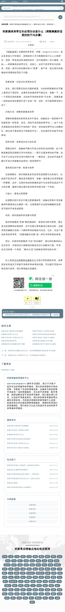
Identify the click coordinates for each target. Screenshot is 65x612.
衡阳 (59, 590)
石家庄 (57, 565)
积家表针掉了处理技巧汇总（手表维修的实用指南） (27, 355)
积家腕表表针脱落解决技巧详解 (13, 344)
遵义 (45, 598)
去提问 (36, 303)
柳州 (13, 598)
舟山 (29, 590)
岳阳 (53, 590)
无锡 (54, 573)
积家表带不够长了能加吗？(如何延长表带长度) (24, 465)
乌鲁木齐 (13, 581)
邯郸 (41, 569)
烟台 (11, 590)
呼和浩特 (40, 573)
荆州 (35, 594)
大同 (21, 581)
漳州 (35, 577)
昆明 (26, 565)
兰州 (59, 577)
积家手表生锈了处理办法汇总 (12, 337)
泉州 (7, 598)
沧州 (59, 581)
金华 (41, 590)
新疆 (53, 577)
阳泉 (39, 581)
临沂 (57, 585)
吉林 (47, 573)
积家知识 (50, 24)
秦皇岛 (52, 581)
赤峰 (27, 581)
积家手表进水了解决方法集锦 (43, 337)
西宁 (31, 598)
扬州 (35, 590)
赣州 (29, 577)
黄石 (4, 594)
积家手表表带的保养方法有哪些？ (19, 487)
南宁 (38, 565)
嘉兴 (45, 585)
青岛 (44, 565)
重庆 (41, 556)
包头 (33, 581)
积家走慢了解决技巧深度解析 (12, 331)
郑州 (53, 556)
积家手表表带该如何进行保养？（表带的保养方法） (24, 474)
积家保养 (12, 52)
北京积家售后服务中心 (25, 260)
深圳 (23, 556)
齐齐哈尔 (30, 573)
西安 (38, 561)
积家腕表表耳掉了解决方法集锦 (44, 344)
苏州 (4, 569)
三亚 (17, 577)
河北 (17, 569)
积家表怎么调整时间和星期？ (18, 470)
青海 (47, 577)
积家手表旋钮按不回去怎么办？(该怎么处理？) (24, 478)
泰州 (32, 602)
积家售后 (32, 521)
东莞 (26, 561)
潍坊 (27, 585)
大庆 (45, 581)
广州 (17, 556)
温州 (14, 585)
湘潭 (23, 594)
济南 (20, 565)
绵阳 (22, 573)
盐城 (57, 598)
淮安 (4, 590)
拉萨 (41, 577)
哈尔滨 (7, 565)
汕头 (11, 577)
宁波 (14, 561)
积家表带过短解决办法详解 (42, 341)
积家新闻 (32, 513)
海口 (23, 577)
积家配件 (32, 517)
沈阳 (50, 565)
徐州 (21, 585)
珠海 (4, 577)
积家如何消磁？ (13, 483)
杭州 (8, 561)
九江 (33, 585)
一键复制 (55, 315)
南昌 (32, 565)
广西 (59, 569)
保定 (29, 569)
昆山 (53, 569)
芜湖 (60, 573)
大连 (44, 561)
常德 (59, 594)
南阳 (53, 594)
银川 (5, 581)
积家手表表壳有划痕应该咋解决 (44, 334)
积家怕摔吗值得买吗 (8, 341)
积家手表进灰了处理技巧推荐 (43, 331)
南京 (47, 556)
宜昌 (41, 594)
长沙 (59, 556)
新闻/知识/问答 (39, 24)
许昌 (47, 594)
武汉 (32, 561)
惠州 (25, 598)
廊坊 (47, 569)
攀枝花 (38, 598)
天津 (29, 556)
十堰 (29, 594)
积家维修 (32, 505)
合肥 (14, 565)
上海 (11, 556)
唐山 (35, 569)
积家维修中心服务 (8, 370)
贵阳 (56, 561)
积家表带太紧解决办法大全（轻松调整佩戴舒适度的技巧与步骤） (32, 351)
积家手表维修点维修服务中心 (21, 24)
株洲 (17, 594)
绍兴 (17, 590)
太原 (23, 569)
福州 (50, 561)
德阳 (16, 573)
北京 (4, 556)
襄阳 (11, 594)
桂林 (19, 598)
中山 (10, 573)
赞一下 (27, 303)
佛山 (4, 573)
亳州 (23, 590)
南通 (51, 585)
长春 (11, 569)
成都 (35, 556)
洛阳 (47, 590)
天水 (51, 598)
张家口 (7, 585)
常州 (39, 585)
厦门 (20, 561)
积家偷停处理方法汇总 (9, 334)
